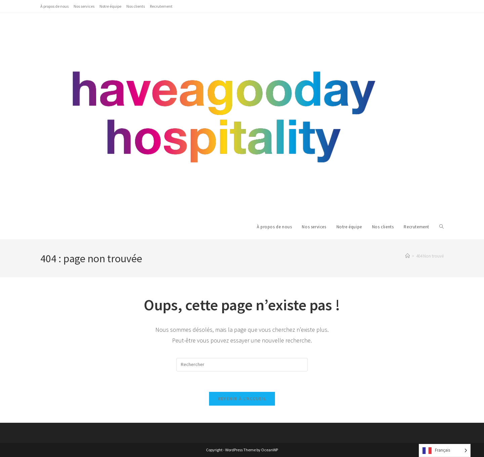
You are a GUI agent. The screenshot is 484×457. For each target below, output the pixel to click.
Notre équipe (110, 6)
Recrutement (161, 6)
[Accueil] (407, 256)
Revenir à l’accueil (242, 399)
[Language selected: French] (445, 450)
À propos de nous (54, 6)
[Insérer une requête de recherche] (242, 364)
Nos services (84, 6)
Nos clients (135, 6)
